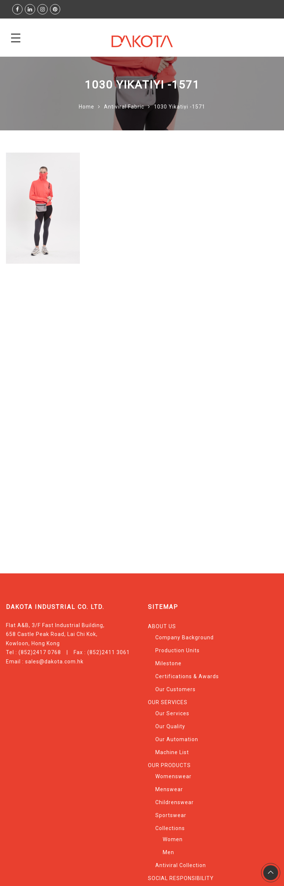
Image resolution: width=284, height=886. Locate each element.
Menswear (169, 789)
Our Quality (170, 726)
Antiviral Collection (180, 865)
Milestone (168, 663)
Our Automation (176, 739)
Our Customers (175, 689)
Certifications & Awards (187, 676)
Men (168, 852)
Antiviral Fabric (124, 107)
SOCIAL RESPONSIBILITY (181, 878)
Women (173, 839)
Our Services (172, 713)
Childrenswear (174, 802)
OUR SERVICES (167, 702)
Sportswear (170, 815)
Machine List (172, 752)
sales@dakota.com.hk (54, 661)
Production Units (177, 650)
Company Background (184, 637)
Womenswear (173, 776)
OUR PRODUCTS (169, 765)
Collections (170, 828)
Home (86, 107)
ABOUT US (162, 626)
